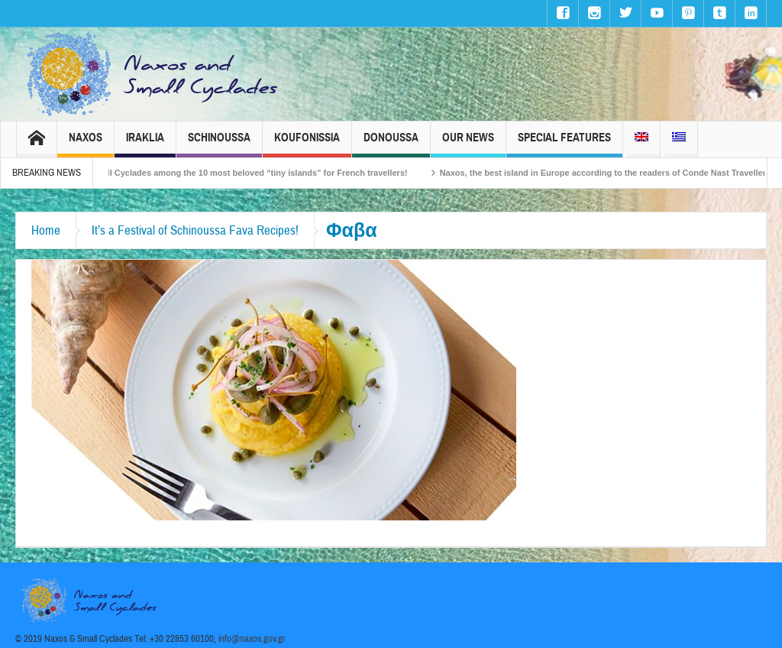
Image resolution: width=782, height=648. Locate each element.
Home (45, 230)
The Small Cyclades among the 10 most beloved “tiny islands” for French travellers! (248, 172)
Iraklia (145, 144)
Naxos (85, 144)
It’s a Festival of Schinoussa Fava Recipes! (195, 230)
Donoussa (391, 144)
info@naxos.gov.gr (252, 639)
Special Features (564, 144)
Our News (468, 144)
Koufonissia (307, 144)
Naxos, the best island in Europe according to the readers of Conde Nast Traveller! (612, 172)
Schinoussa (219, 144)
